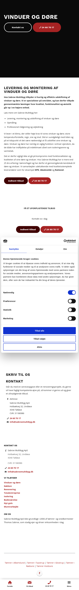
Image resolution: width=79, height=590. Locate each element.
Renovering (10, 489)
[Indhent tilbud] (16, 180)
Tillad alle (39, 330)
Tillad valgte (39, 339)
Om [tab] (65, 249)
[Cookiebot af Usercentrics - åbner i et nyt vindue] (64, 241)
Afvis (39, 347)
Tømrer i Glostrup (55, 562)
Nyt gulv (8, 503)
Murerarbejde (11, 506)
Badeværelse (10, 499)
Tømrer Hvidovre (44, 566)
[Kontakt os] (18, 27)
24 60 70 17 (15, 418)
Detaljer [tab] (39, 249)
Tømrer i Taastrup (35, 562)
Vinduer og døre (12, 482)
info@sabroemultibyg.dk (22, 421)
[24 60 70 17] (47, 27)
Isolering (8, 496)
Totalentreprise (12, 492)
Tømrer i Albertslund (15, 562)
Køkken (8, 486)
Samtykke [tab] (14, 249)
